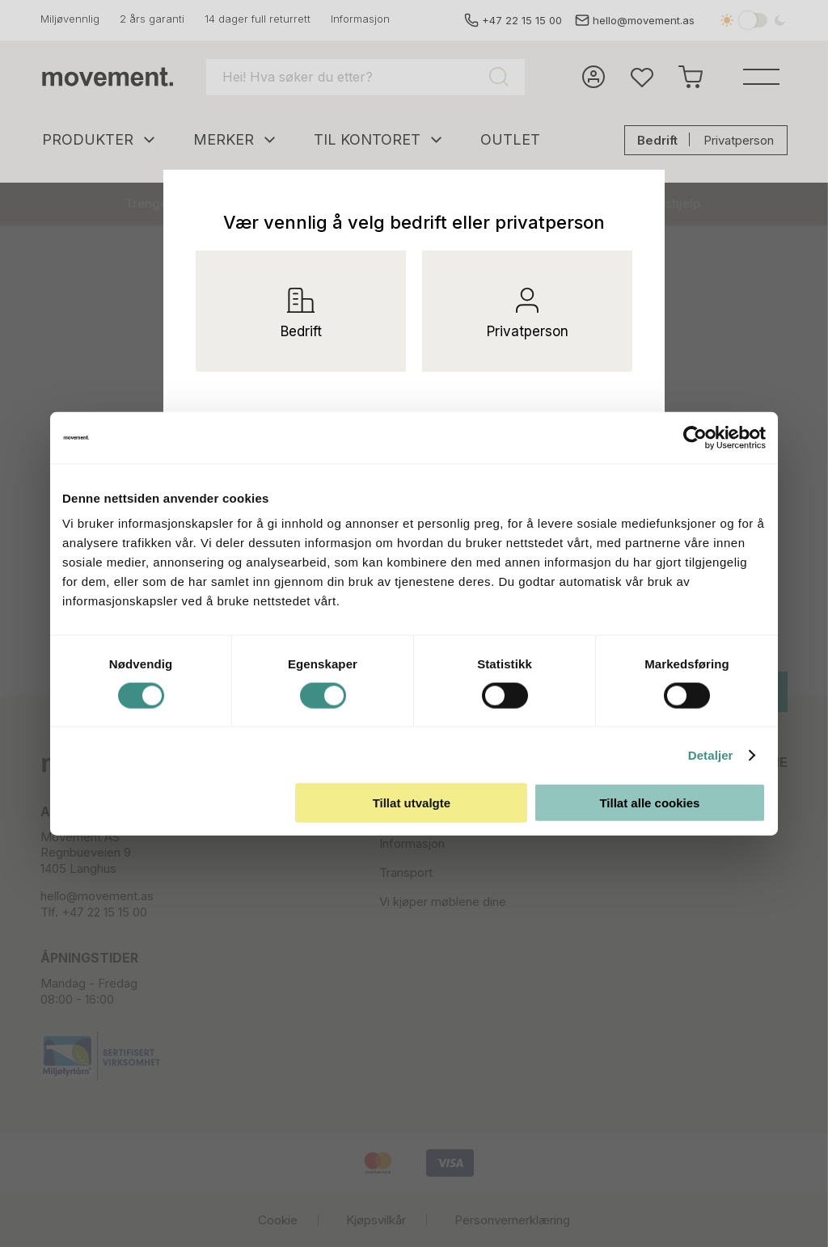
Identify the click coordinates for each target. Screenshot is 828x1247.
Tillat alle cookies (649, 803)
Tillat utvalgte (411, 803)
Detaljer (710, 754)
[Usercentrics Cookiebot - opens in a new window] (707, 437)
